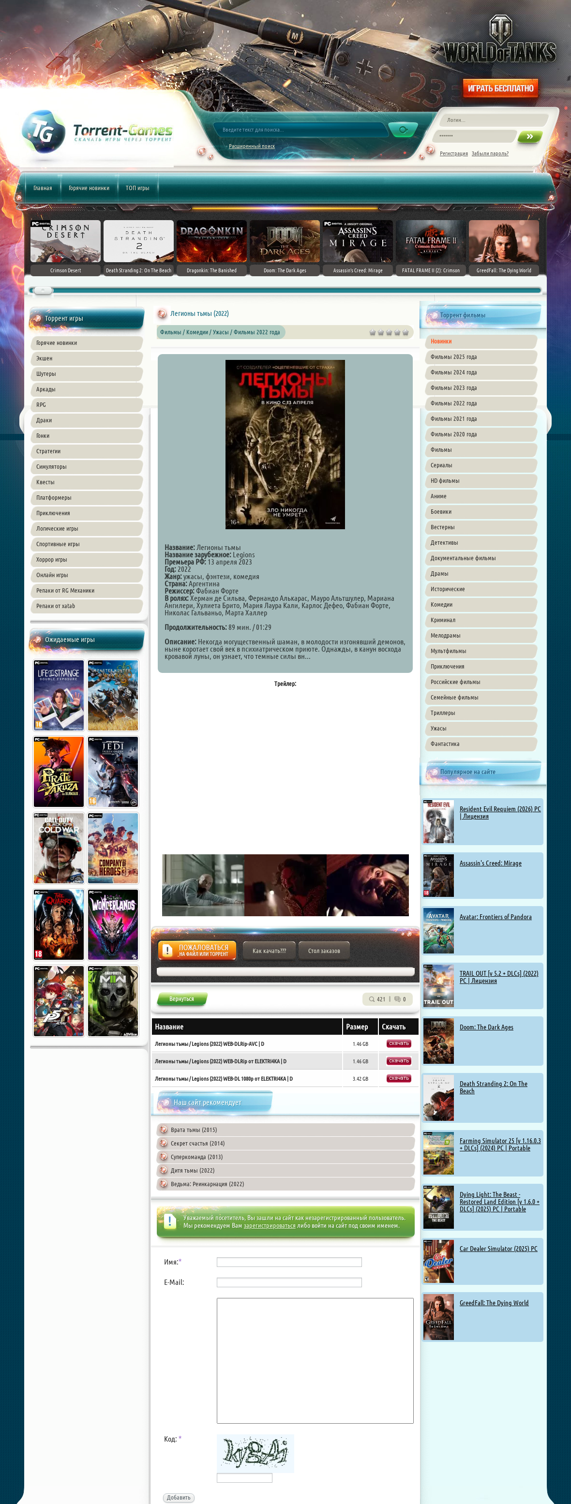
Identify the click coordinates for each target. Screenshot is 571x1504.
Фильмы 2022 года (454, 403)
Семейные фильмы (455, 697)
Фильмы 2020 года (454, 434)
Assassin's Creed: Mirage (491, 863)
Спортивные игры (58, 543)
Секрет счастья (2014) (198, 1143)
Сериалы (441, 465)
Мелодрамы (446, 635)
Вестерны (443, 526)
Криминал (443, 619)
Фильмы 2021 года (454, 418)
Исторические (448, 588)
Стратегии (48, 450)
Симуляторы (51, 466)
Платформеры (54, 497)
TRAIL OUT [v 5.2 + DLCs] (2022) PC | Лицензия (499, 976)
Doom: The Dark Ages (486, 1027)
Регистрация (454, 153)
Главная (42, 187)
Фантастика (445, 743)
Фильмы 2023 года (454, 387)
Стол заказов (324, 950)
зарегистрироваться (270, 1225)
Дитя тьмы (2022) (193, 1170)
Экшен (44, 358)
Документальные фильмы (463, 557)
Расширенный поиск (252, 146)
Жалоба (197, 953)
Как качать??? (269, 950)
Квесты (45, 481)
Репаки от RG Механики (65, 590)
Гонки (42, 435)
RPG (41, 404)
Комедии (441, 604)
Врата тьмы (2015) (194, 1129)
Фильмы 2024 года (454, 372)
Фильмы (441, 449)
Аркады (46, 389)
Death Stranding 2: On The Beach (493, 1087)
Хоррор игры (51, 559)
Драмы (440, 573)
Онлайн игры (52, 574)
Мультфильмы (448, 650)
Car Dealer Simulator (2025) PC (499, 1248)
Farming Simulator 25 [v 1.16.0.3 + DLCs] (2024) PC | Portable (500, 1144)
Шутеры (46, 373)
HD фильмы (445, 480)
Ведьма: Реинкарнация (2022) (207, 1183)
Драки (44, 420)
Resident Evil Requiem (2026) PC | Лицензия (500, 812)
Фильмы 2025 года (454, 356)
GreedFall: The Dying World (494, 1303)
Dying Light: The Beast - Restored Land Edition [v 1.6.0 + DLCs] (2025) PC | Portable (500, 1202)
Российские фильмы (456, 681)
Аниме (439, 495)
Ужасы (439, 728)
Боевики (441, 511)
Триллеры (443, 712)
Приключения (53, 512)
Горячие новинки (89, 187)
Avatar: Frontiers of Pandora (496, 917)
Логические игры (57, 528)
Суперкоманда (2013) (197, 1156)
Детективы (444, 542)
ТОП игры (138, 187)
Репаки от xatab (55, 605)
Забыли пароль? (490, 153)
